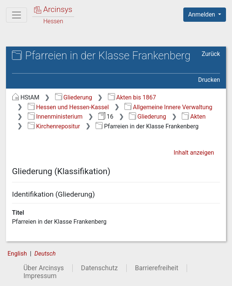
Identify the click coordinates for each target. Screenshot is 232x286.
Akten (193, 116)
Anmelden (202, 14)
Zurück (211, 53)
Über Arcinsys (43, 268)
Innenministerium (55, 116)
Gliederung (73, 97)
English (17, 253)
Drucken (209, 79)
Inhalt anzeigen (194, 152)
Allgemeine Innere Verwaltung (168, 107)
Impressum (40, 276)
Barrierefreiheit (156, 268)
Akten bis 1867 (132, 97)
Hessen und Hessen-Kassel (68, 107)
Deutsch (45, 253)
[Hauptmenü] (16, 15)
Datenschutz (99, 268)
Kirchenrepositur (54, 126)
